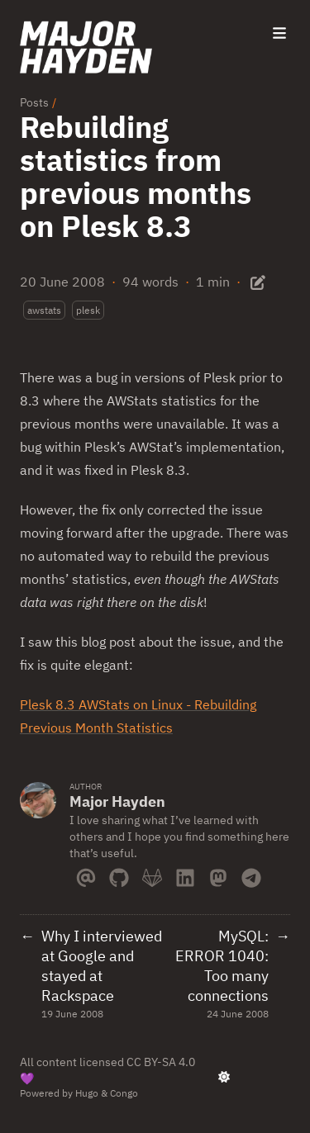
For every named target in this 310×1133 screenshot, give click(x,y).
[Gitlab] (152, 874)
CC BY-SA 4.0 (160, 1062)
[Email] (86, 874)
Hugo (86, 1093)
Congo (124, 1093)
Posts (34, 102)
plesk (88, 310)
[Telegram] (251, 874)
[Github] (119, 874)
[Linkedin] (185, 874)
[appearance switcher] (224, 1077)
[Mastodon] (218, 874)
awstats (44, 310)
